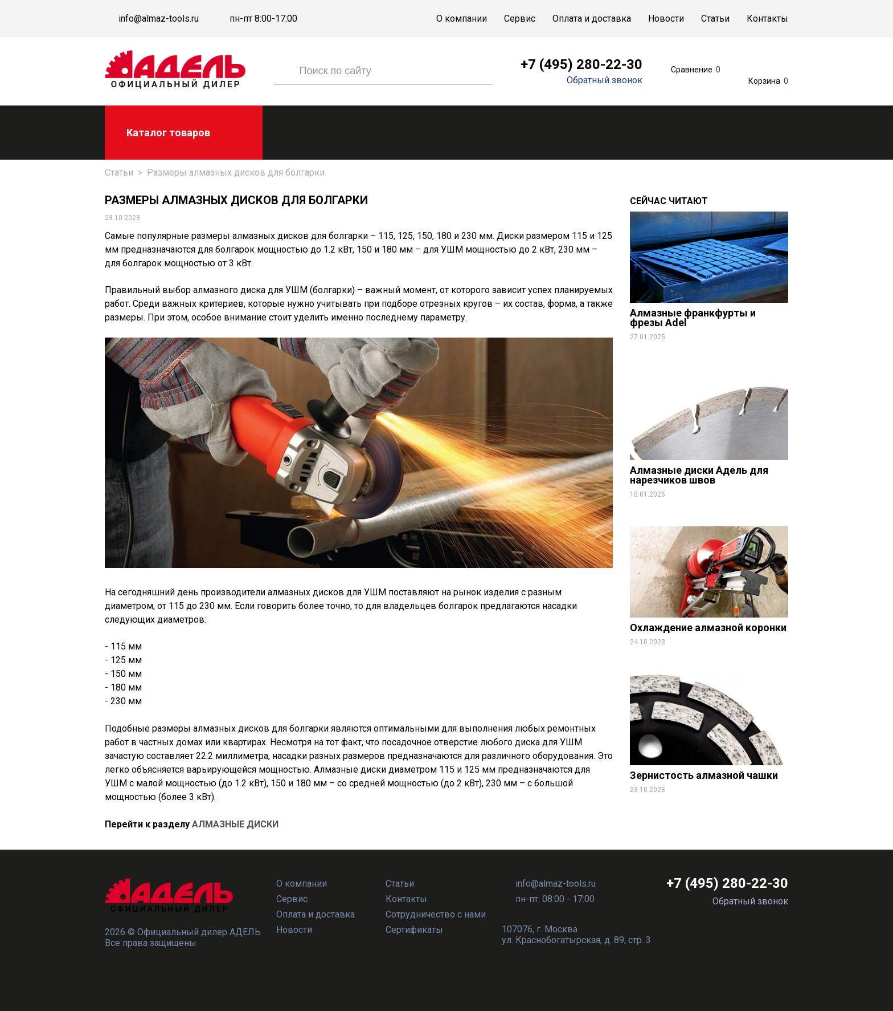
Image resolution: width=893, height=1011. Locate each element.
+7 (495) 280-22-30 (581, 64)
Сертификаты (414, 929)
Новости (666, 18)
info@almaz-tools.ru (158, 18)
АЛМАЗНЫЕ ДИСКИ (235, 824)
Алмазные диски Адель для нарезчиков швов (699, 475)
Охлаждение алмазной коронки (708, 627)
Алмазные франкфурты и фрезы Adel (693, 317)
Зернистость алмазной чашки (704, 775)
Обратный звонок (604, 80)
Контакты (767, 18)
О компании (461, 18)
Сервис (519, 18)
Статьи (715, 18)
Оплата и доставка (591, 18)
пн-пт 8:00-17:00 (263, 18)
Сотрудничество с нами (436, 914)
